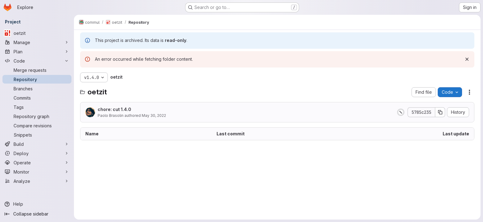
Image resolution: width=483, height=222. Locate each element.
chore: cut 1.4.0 (114, 109)
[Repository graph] (36, 116)
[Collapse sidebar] (36, 214)
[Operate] (36, 162)
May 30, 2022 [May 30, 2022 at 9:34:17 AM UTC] (154, 115)
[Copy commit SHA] (440, 112)
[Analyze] (36, 181)
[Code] (36, 60)
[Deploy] (36, 153)
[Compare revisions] (36, 125)
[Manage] (36, 42)
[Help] (36, 204)
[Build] (36, 144)
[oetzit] (36, 33)
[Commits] (36, 97)
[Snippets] (36, 134)
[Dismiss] (467, 59)
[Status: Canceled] (400, 112)
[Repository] (36, 79)
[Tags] (36, 107)
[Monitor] (36, 171)
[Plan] (36, 51)
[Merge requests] (36, 70)
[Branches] (36, 88)
